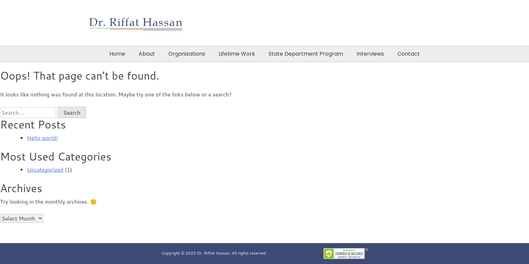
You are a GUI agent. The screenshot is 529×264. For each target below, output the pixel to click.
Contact (408, 54)
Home (117, 54)
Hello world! (42, 138)
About (147, 54)
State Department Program (306, 54)
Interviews (370, 54)
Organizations (186, 54)
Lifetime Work (237, 54)
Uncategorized (45, 169)
